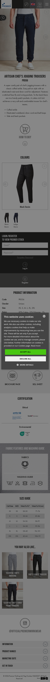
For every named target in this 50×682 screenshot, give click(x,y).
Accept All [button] (25, 352)
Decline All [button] (25, 359)
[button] (25, 365)
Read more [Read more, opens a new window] (35, 345)
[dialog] (25, 341)
